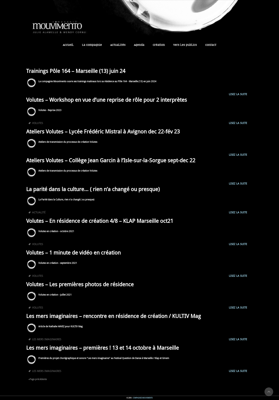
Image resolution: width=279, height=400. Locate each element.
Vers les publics (185, 45)
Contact (210, 45)
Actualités (118, 45)
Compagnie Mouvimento (143, 398)
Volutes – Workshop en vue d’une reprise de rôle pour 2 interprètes (106, 99)
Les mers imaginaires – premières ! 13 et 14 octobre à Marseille (102, 347)
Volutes (37, 123)
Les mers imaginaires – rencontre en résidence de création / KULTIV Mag (113, 316)
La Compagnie (92, 45)
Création (159, 45)
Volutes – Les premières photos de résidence (80, 284)
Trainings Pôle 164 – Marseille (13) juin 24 (75, 70)
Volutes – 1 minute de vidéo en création (73, 252)
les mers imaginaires (46, 339)
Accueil (68, 45)
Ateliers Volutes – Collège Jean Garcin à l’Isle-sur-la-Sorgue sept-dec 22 (110, 160)
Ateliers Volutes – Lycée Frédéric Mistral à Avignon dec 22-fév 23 (103, 131)
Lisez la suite (238, 94)
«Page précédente (37, 379)
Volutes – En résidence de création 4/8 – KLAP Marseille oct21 (99, 220)
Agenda (139, 45)
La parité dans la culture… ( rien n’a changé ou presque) (93, 189)
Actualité (39, 212)
